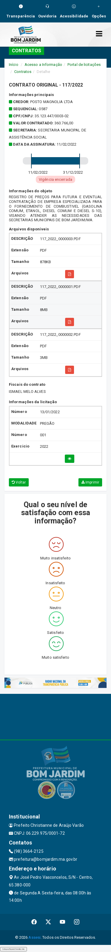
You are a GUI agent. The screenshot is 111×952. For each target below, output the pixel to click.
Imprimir (90, 482)
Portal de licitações (84, 64)
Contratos (22, 71)
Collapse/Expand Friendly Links (13, 949)
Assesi (34, 937)
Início (13, 64)
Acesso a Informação (43, 64)
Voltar (19, 482)
